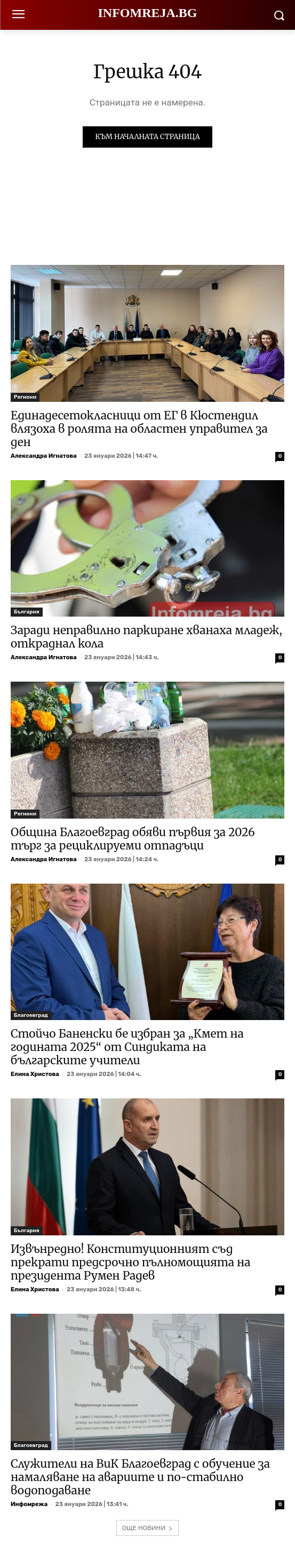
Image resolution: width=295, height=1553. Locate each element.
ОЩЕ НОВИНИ (147, 1528)
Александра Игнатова (44, 455)
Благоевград (31, 1015)
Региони (25, 397)
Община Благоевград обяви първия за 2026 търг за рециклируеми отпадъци (133, 839)
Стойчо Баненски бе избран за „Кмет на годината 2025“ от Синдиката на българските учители (127, 1046)
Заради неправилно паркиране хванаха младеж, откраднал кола (146, 637)
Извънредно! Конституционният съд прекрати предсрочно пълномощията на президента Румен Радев (131, 1262)
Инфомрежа (29, 1504)
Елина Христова (35, 1074)
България (26, 612)
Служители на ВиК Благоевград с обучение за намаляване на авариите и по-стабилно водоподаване (140, 1477)
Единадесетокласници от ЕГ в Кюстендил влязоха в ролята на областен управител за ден (139, 428)
